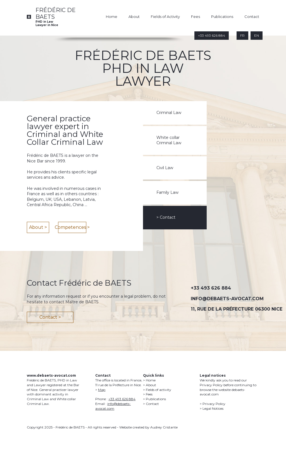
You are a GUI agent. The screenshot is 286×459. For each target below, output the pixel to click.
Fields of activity (158, 390)
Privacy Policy (213, 404)
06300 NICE (268, 309)
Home (111, 16)
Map (101, 390)
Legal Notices (212, 408)
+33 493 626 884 (211, 288)
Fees (195, 16)
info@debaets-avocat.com (113, 406)
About (134, 16)
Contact (251, 16)
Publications (222, 16)
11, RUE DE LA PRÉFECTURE (222, 309)
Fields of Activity (165, 16)
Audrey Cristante (164, 427)
